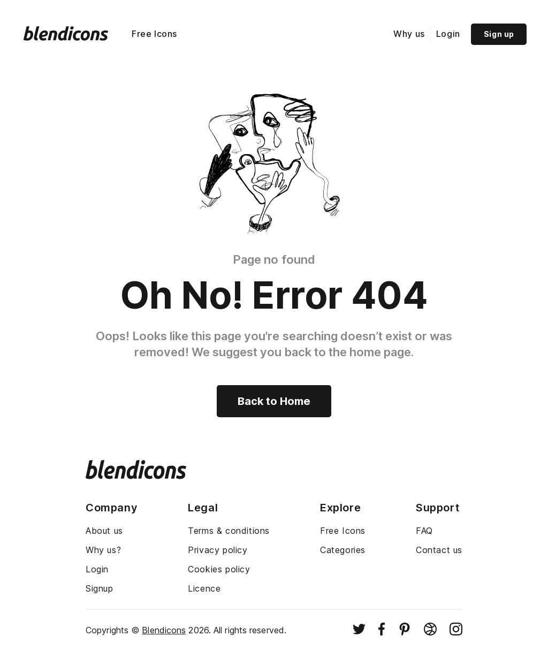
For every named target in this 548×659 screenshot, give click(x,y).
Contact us (439, 550)
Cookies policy (219, 569)
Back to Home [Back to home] (274, 401)
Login (448, 33)
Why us (409, 33)
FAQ (424, 530)
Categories (343, 550)
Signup (99, 588)
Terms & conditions (229, 530)
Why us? (103, 550)
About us (104, 530)
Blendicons (164, 630)
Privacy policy (217, 550)
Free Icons (154, 33)
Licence (204, 588)
